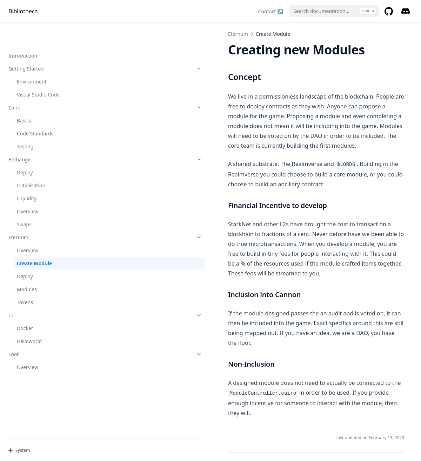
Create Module (34, 241)
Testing (25, 124)
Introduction (22, 34)
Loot (44, 332)
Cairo (44, 85)
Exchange (44, 137)
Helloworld (29, 319)
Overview (27, 189)
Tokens (25, 280)
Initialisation (31, 163)
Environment (31, 59)
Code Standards (35, 111)
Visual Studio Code (38, 72)
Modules (27, 267)
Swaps (24, 202)
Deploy (25, 150)
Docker (25, 306)
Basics (24, 98)
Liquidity (26, 176)
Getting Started (44, 47)
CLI (44, 293)
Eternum (44, 215)
